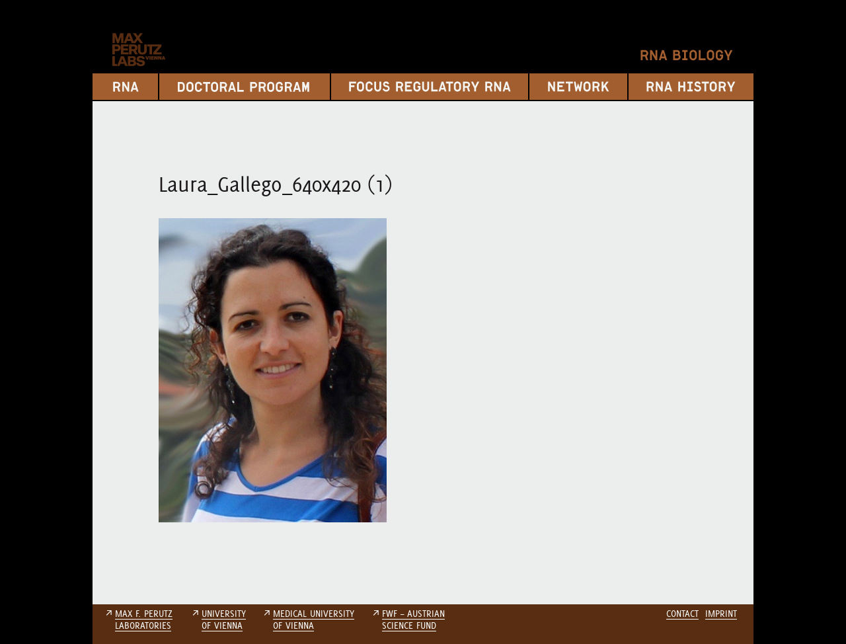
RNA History (691, 86)
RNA (125, 86)
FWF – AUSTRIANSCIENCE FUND (413, 619)
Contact (682, 613)
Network (578, 86)
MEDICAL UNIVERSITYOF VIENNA (313, 619)
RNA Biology (686, 55)
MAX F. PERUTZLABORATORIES (144, 619)
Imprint (721, 613)
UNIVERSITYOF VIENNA (224, 619)
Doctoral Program (244, 86)
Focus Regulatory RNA (429, 86)
